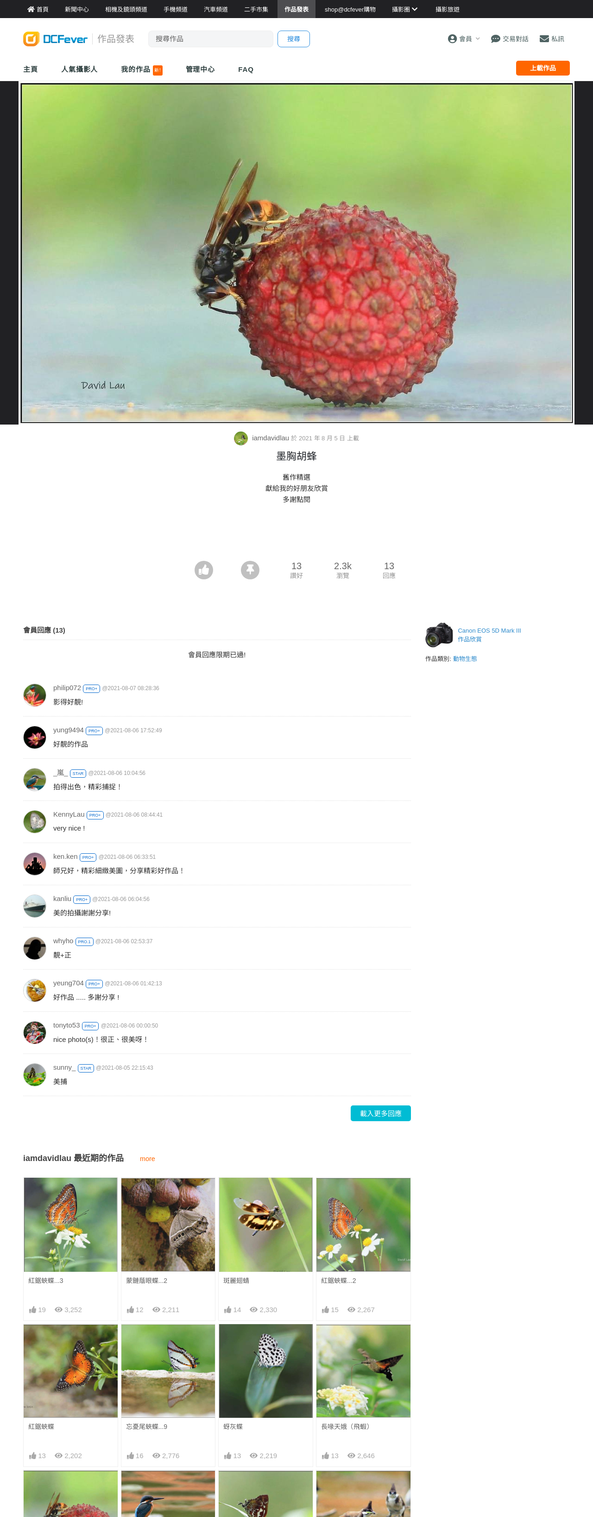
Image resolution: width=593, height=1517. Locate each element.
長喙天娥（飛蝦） (347, 1426)
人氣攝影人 (79, 69)
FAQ (246, 69)
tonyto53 (66, 1025)
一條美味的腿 (340, 1487)
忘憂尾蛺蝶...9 (146, 1426)
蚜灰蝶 (233, 1426)
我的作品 (141, 70)
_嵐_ (60, 772)
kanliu (62, 898)
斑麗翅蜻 (236, 1280)
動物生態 (465, 658)
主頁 (30, 69)
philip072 (67, 688)
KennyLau (69, 814)
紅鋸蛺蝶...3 (45, 1280)
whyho (63, 941)
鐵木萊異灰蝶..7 (246, 1487)
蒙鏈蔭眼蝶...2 (146, 1280)
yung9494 (68, 730)
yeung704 (68, 983)
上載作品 (543, 68)
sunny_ (64, 1067)
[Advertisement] (296, 535)
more (147, 1158)
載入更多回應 (381, 1113)
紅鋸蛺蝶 (41, 1426)
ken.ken (65, 856)
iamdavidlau (262, 438)
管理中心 (200, 69)
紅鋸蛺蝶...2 (338, 1280)
